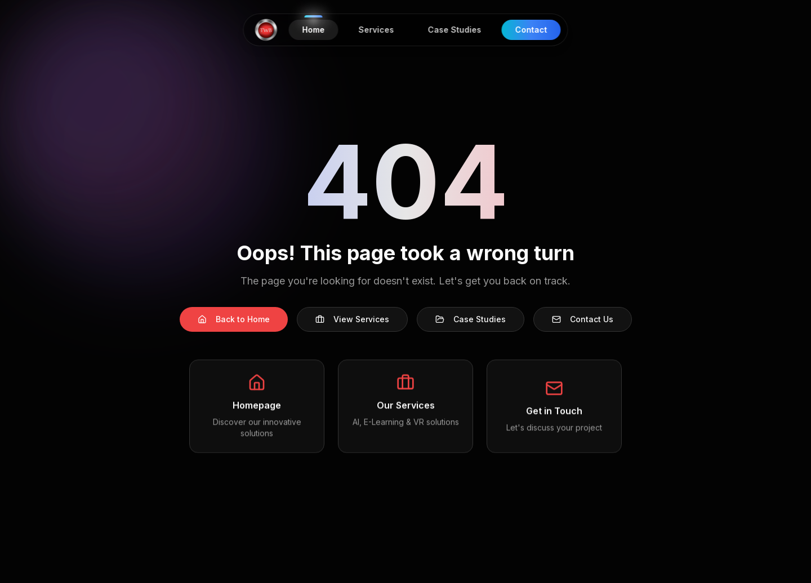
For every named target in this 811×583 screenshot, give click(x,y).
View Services (352, 319)
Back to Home (234, 319)
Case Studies (470, 319)
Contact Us (582, 319)
